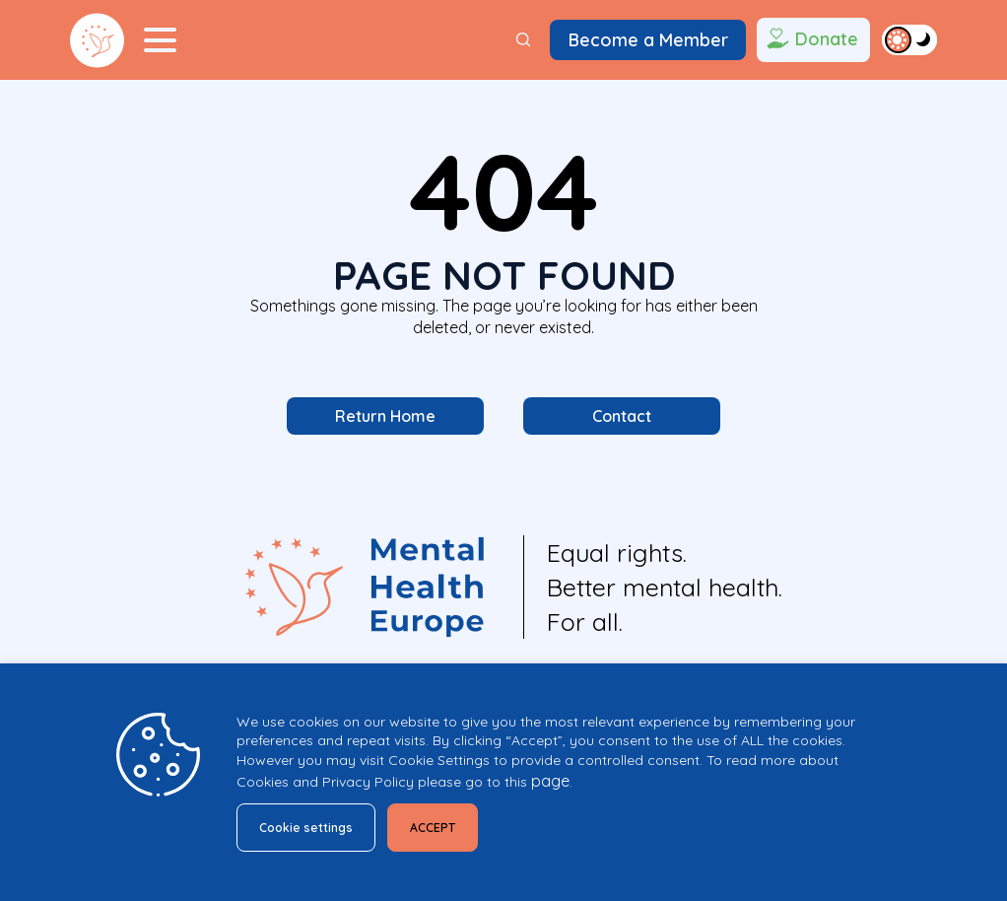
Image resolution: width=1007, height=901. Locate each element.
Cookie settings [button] (314, 824)
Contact (621, 418)
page (550, 776)
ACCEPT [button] (456, 824)
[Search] (523, 40)
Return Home (385, 418)
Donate (811, 40)
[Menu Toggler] (159, 40)
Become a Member (648, 39)
